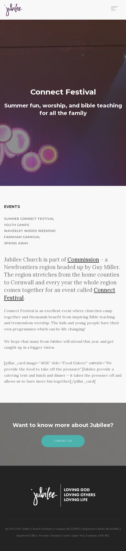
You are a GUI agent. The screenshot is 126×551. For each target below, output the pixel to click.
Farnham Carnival (22, 237)
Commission (83, 259)
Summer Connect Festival (29, 219)
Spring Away (16, 243)
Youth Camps (16, 225)
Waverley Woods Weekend (30, 231)
